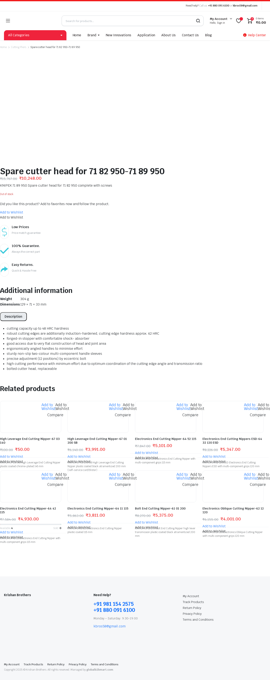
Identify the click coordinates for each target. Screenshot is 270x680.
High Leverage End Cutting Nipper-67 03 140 (30, 430)
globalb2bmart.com (99, 659)
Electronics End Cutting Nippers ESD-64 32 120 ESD (232, 430)
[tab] (13, 306)
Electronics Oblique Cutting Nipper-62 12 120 (233, 500)
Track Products (193, 592)
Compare (55, 404)
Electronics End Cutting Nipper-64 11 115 (98, 498)
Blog (208, 35)
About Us (168, 35)
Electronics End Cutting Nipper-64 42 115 (28, 500)
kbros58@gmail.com (245, 5)
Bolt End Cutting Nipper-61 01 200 (160, 498)
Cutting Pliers (18, 47)
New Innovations (118, 35)
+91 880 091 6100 (218, 5)
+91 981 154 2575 (113, 593)
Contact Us (190, 35)
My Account (191, 586)
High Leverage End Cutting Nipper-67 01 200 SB (97, 430)
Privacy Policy (192, 603)
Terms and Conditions (198, 609)
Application (146, 35)
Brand (91, 35)
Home (77, 35)
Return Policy (192, 597)
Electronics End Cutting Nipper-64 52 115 (165, 428)
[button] (11, 202)
